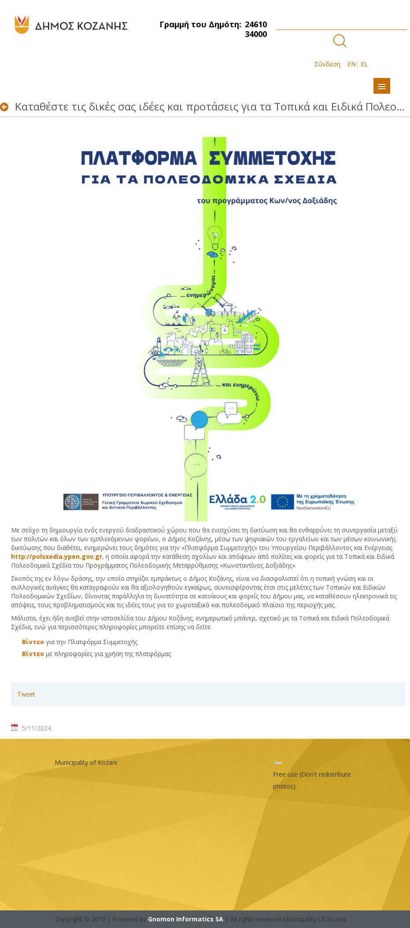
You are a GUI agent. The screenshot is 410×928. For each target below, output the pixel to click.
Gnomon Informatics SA (185, 919)
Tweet (26, 694)
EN (351, 64)
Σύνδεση (327, 64)
